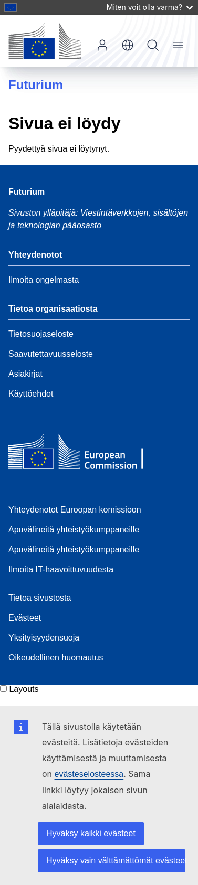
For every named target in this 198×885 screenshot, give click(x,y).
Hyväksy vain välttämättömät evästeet (115, 860)
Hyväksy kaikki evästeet (91, 833)
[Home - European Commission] (84, 454)
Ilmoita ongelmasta (43, 279)
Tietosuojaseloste (41, 333)
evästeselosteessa (89, 774)
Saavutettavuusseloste (50, 353)
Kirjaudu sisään (102, 45)
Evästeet (24, 617)
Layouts (23, 689)
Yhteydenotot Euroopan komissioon (74, 509)
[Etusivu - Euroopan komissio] (44, 41)
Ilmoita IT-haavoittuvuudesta (60, 569)
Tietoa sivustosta (39, 597)
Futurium (35, 85)
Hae (153, 45)
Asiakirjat (25, 373)
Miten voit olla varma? (150, 7)
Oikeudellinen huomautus (55, 657)
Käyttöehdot (30, 393)
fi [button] (127, 45)
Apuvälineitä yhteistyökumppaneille (73, 529)
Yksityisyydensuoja (43, 637)
